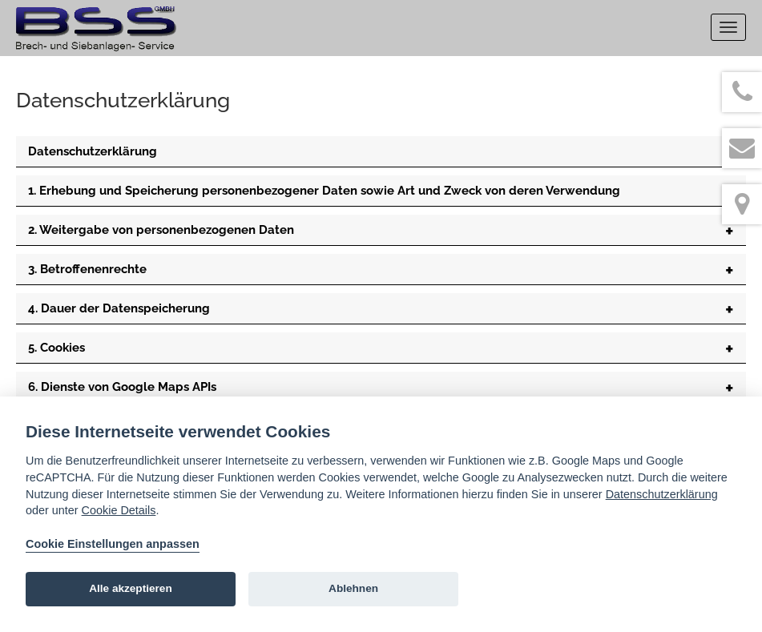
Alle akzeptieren (130, 588)
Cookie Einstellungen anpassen (113, 543)
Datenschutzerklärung (662, 494)
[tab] (381, 151)
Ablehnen (353, 588)
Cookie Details (119, 510)
